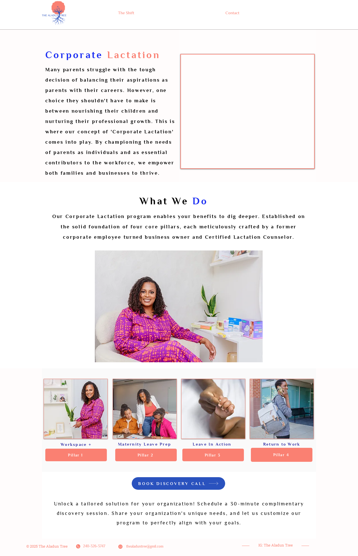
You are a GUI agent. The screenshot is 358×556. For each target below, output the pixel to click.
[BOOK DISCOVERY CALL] (178, 483)
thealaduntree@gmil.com (144, 546)
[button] (76, 455)
